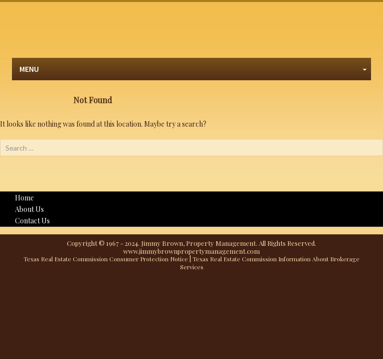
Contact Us (32, 220)
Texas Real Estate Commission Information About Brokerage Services (270, 263)
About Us (29, 209)
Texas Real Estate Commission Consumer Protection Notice (105, 259)
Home (24, 197)
